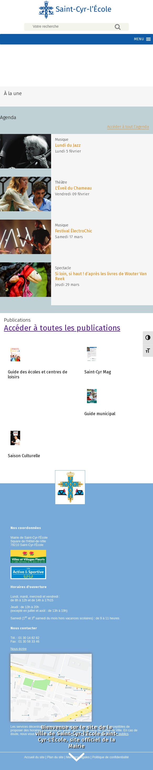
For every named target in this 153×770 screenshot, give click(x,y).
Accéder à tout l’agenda (128, 126)
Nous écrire (18, 649)
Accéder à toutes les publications (62, 328)
